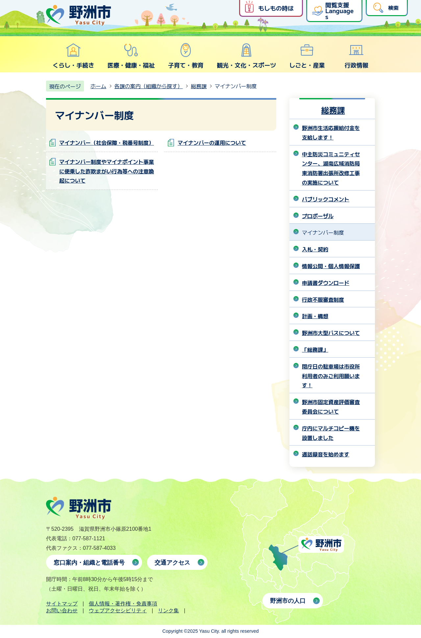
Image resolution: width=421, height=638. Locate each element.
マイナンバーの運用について (212, 142)
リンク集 (168, 610)
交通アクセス (172, 562)
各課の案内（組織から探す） (148, 86)
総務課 (199, 86)
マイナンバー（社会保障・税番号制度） (106, 142)
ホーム (98, 86)
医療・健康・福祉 (131, 56)
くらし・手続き (73, 56)
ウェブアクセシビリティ (118, 610)
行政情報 (356, 56)
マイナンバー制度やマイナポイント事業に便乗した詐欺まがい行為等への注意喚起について (106, 171)
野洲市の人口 (288, 601)
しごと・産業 (307, 56)
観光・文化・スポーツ (246, 56)
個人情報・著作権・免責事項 (123, 603)
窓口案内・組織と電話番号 (89, 562)
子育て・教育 (186, 56)
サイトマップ (62, 603)
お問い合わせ (62, 610)
